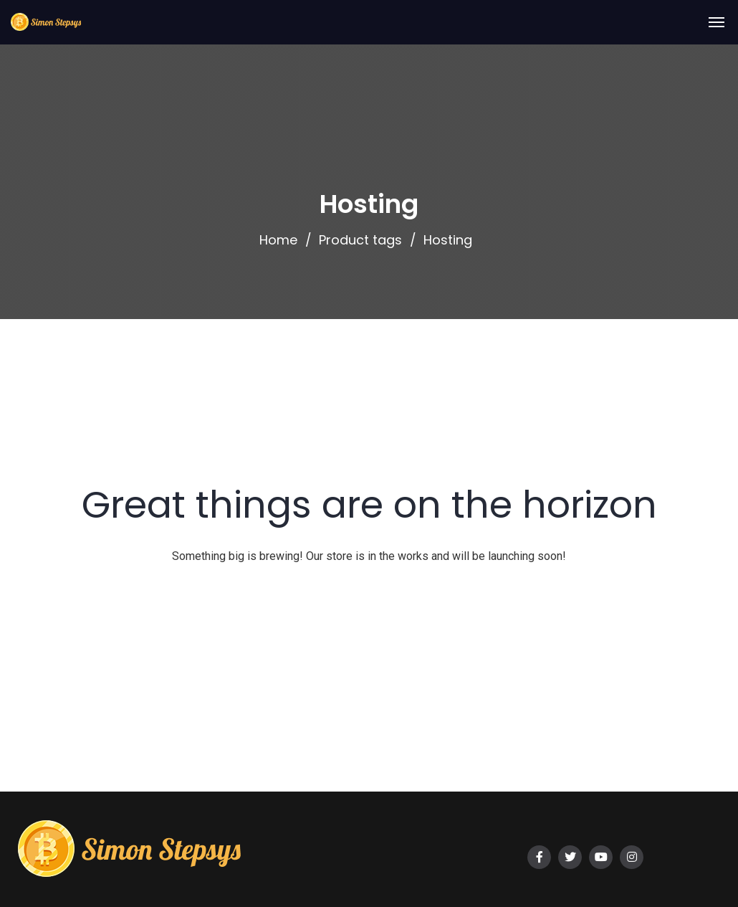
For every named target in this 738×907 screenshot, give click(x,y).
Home (278, 240)
